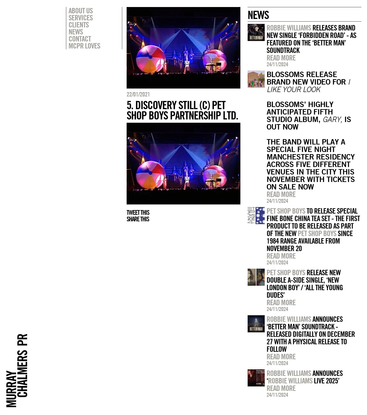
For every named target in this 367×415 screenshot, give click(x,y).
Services (81, 17)
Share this (138, 219)
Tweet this (138, 212)
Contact (80, 38)
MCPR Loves (84, 45)
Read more (281, 57)
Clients (79, 24)
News (76, 31)
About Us (81, 10)
